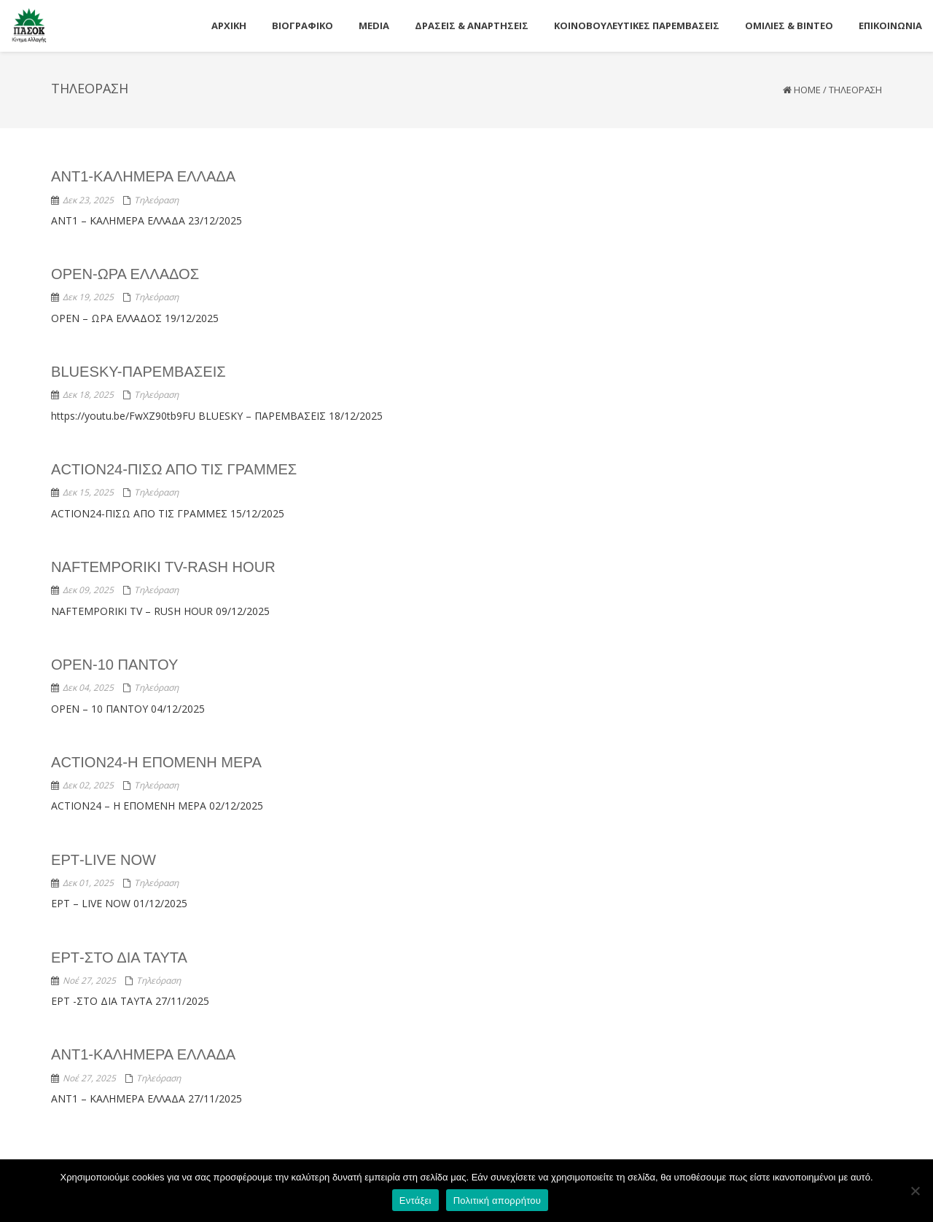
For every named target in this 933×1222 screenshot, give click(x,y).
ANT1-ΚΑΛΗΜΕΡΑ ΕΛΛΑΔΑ (143, 176)
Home (807, 89)
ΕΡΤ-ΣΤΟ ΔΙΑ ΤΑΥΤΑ (119, 957)
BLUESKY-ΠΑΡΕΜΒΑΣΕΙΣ (138, 372)
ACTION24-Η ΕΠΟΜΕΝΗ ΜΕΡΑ (155, 761)
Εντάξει (415, 1200)
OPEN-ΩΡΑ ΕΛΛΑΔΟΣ (124, 274)
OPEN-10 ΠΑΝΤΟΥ (114, 664)
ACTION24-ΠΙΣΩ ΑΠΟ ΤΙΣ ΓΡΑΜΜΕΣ (173, 469)
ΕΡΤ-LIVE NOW (103, 859)
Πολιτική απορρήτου (497, 1200)
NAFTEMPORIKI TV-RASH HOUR (162, 567)
